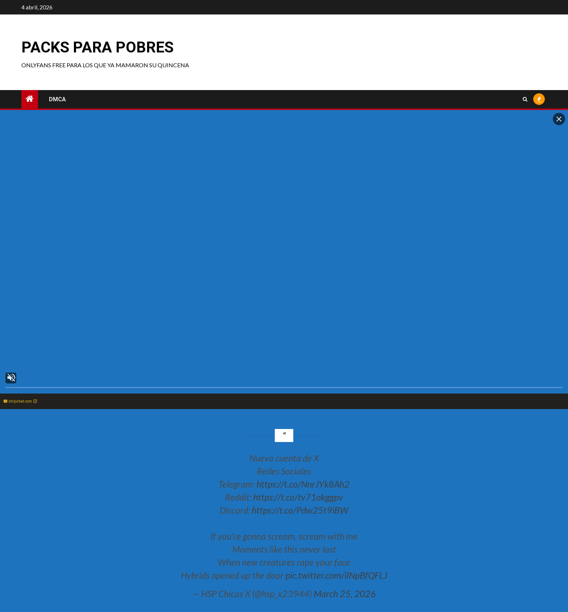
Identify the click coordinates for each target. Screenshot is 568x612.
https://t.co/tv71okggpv (298, 497)
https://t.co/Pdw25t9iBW (300, 510)
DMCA (57, 99)
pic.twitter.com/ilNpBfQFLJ (336, 575)
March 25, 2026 (345, 593)
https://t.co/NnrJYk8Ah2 (303, 484)
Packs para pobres (97, 47)
